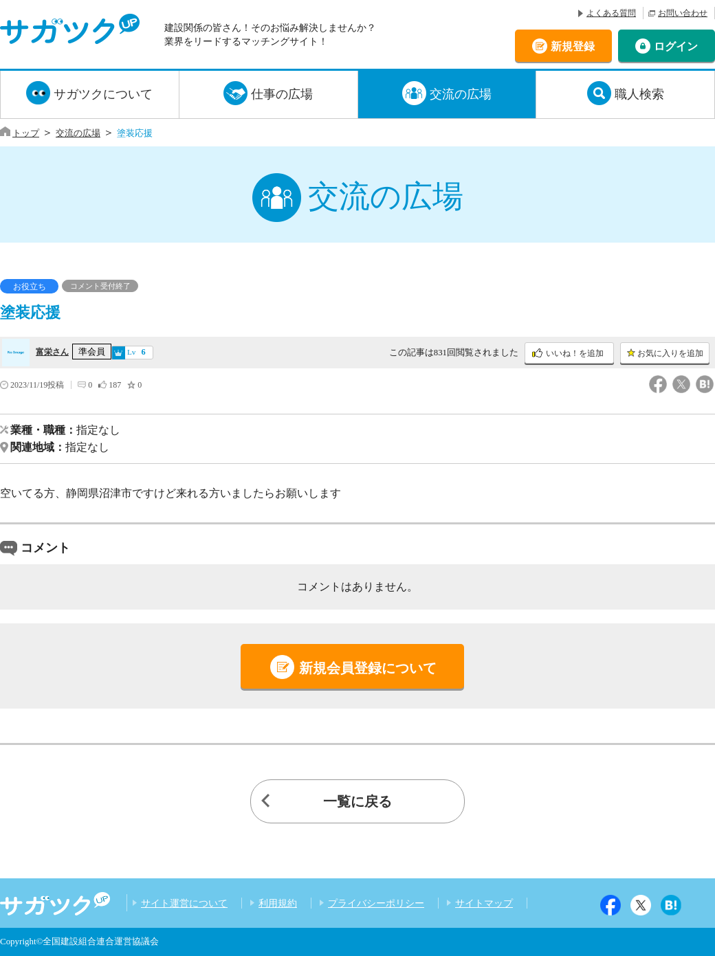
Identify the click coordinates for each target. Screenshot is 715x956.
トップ (25, 133)
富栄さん (52, 352)
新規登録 (573, 46)
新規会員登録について (368, 668)
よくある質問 (611, 13)
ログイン (676, 46)
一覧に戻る (357, 801)
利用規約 (277, 903)
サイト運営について (184, 903)
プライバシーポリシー (376, 903)
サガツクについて (103, 94)
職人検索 (639, 94)
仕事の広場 (282, 94)
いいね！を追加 (575, 353)
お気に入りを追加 (670, 353)
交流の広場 (461, 94)
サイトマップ (484, 903)
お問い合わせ (682, 13)
